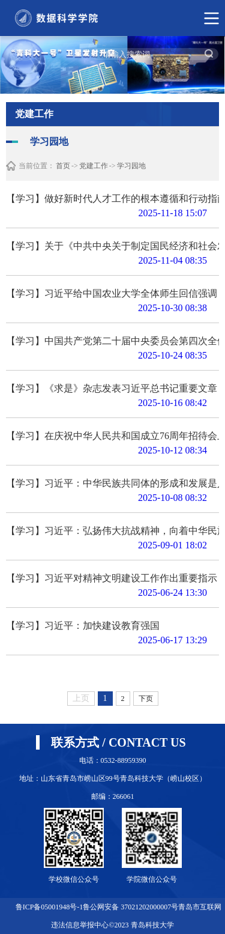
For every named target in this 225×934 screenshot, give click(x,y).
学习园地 (131, 166)
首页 (63, 166)
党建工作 (93, 166)
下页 (146, 698)
